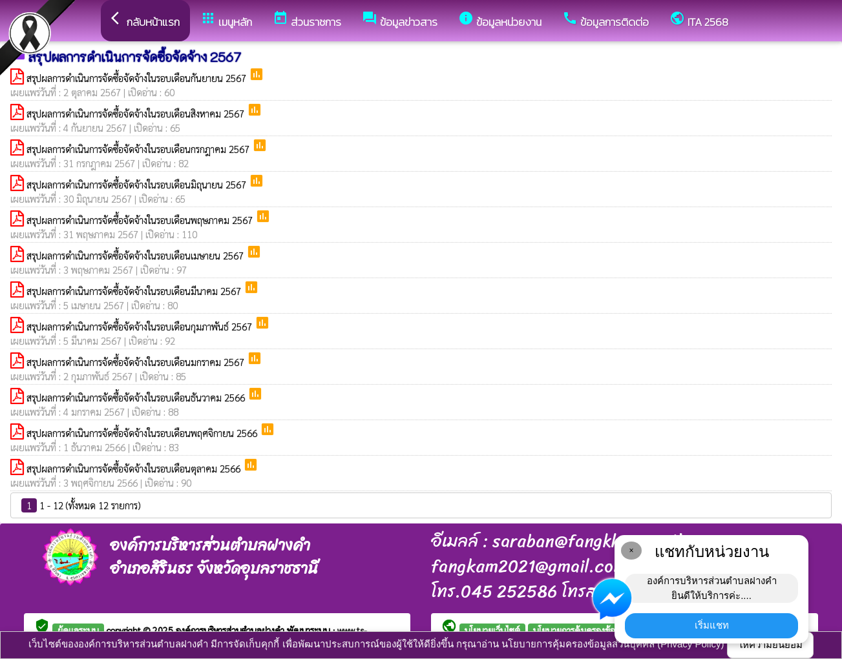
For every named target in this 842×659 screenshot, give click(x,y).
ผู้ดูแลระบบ (78, 630)
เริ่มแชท (712, 625)
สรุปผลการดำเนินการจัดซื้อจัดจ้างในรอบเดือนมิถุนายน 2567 (137, 184)
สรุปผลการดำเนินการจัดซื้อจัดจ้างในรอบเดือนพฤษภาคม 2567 (140, 220)
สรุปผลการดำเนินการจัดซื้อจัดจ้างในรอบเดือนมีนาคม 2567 (135, 291)
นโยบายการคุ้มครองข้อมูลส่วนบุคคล (598, 630)
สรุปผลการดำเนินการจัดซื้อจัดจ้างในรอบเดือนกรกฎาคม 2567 (139, 149)
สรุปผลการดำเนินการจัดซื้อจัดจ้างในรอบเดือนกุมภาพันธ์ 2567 (140, 326)
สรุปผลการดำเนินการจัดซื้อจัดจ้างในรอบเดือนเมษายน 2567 (136, 255)
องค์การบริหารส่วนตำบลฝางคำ (231, 630)
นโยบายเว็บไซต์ (492, 630)
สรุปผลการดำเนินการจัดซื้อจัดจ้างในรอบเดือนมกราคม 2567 (136, 362)
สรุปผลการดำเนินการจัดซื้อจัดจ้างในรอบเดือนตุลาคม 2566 (134, 468)
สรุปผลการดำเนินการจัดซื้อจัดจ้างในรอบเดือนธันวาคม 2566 (136, 397)
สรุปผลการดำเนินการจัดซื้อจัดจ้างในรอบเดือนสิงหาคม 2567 (136, 113)
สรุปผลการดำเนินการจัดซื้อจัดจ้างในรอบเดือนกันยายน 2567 (137, 78)
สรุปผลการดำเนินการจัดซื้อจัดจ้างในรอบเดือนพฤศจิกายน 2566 (143, 433)
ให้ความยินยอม (770, 644)
